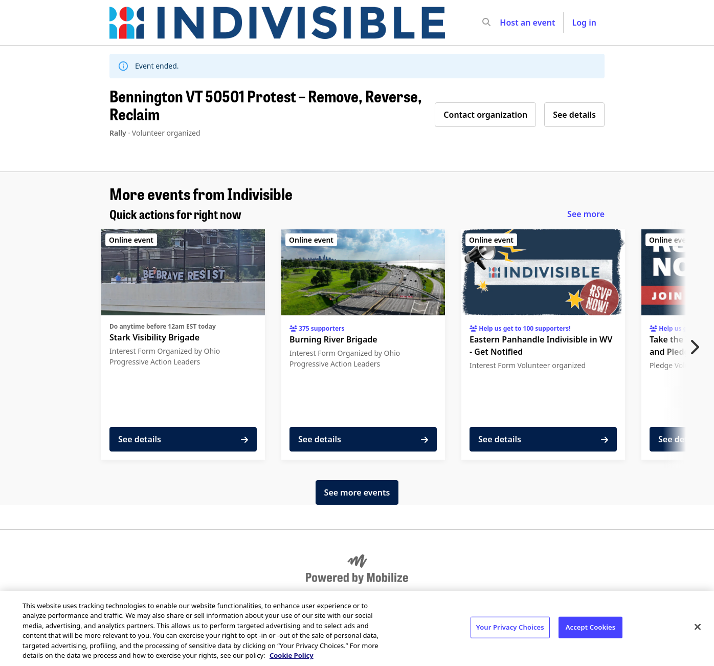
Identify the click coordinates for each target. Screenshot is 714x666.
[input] (505, 22)
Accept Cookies (591, 627)
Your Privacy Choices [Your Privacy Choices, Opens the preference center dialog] (510, 627)
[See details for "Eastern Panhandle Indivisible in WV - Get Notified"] (543, 344)
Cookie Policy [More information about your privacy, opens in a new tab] (292, 655)
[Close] (697, 627)
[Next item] (697, 347)
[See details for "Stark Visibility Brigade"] (183, 344)
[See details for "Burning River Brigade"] (363, 344)
